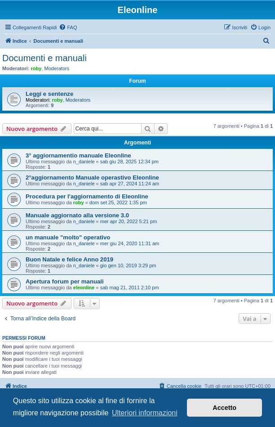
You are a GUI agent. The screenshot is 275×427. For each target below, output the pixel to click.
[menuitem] (68, 27)
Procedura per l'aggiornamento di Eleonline (87, 196)
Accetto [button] (224, 407)
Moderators (57, 68)
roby (36, 68)
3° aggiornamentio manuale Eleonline (78, 155)
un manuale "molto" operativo (68, 237)
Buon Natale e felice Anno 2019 (69, 259)
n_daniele (84, 161)
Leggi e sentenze (49, 93)
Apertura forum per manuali (65, 281)
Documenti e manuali (44, 58)
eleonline (84, 287)
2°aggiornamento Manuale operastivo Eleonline (92, 177)
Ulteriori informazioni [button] (144, 413)
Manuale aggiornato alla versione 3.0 (77, 215)
